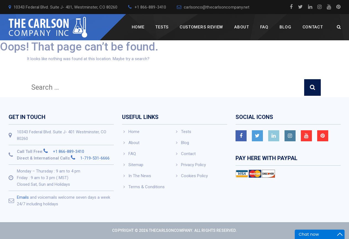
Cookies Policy (194, 175)
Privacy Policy (193, 164)
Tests (162, 27)
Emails (23, 197)
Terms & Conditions (146, 186)
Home (138, 27)
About (241, 27)
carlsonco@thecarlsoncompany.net (213, 7)
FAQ (264, 27)
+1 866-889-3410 (147, 7)
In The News (139, 175)
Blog (285, 27)
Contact (313, 27)
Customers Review (201, 27)
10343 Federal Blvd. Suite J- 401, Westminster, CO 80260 (63, 7)
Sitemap (135, 164)
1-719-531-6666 (90, 158)
